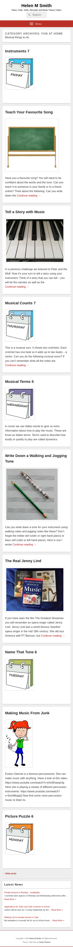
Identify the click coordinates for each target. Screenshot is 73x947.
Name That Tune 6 (21, 652)
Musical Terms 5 (19, 381)
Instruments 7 (17, 51)
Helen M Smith (36, 5)
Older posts (9, 873)
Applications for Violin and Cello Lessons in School (27, 907)
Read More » (10, 899)
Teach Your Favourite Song (29, 112)
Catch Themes (45, 942)
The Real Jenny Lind (23, 561)
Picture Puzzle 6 (19, 816)
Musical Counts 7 (20, 303)
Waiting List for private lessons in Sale (21, 917)
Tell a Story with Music (25, 212)
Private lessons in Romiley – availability (22, 892)
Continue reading (29, 195)
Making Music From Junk (27, 713)
